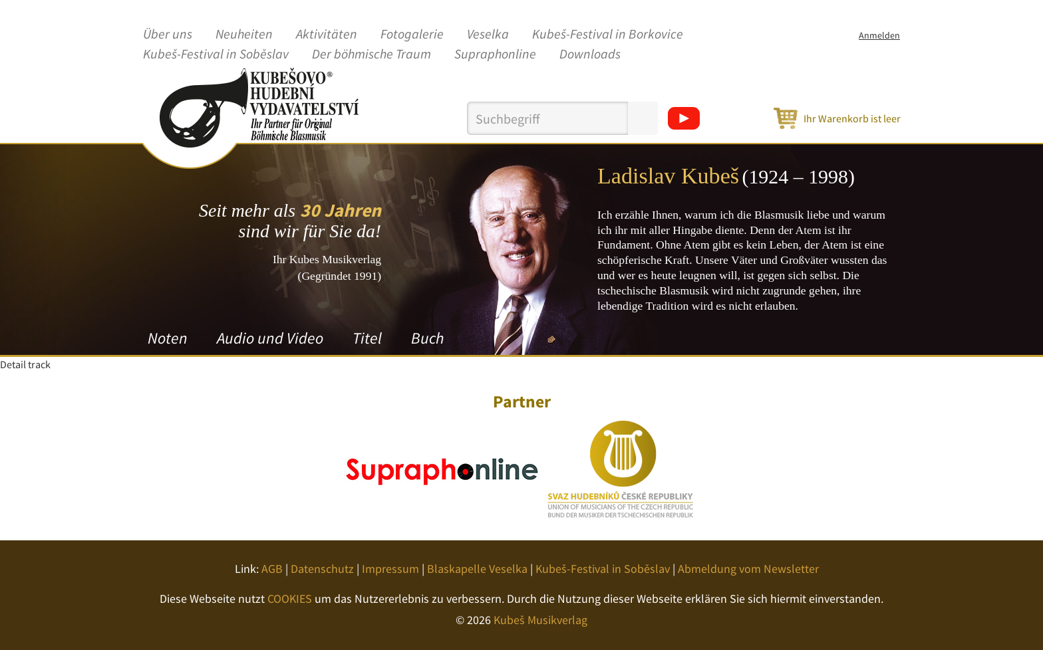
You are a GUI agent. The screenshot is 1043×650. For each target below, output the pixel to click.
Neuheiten (244, 34)
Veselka (488, 34)
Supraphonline (495, 54)
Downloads (590, 54)
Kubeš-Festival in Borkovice (607, 34)
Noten (168, 338)
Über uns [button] (167, 34)
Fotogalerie (412, 34)
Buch (427, 338)
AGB (272, 568)
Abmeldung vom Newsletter (748, 568)
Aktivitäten (326, 34)
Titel (367, 338)
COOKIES (289, 598)
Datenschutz (322, 568)
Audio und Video (270, 338)
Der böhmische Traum (371, 54)
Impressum (390, 568)
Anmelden (879, 35)
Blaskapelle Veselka (477, 568)
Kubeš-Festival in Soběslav (216, 54)
